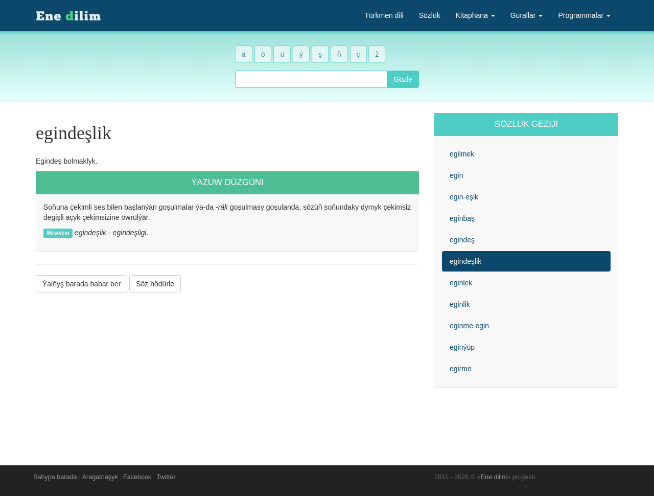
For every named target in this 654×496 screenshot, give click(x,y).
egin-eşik (464, 197)
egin (456, 175)
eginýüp (462, 347)
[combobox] (311, 79)
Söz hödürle (155, 284)
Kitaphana (475, 15)
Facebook (137, 477)
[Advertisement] (227, 371)
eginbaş (462, 218)
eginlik (460, 304)
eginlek (461, 283)
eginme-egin (469, 326)
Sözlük (429, 15)
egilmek (462, 154)
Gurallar (526, 15)
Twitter (166, 477)
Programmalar (584, 15)
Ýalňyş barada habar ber (81, 284)
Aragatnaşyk (100, 477)
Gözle (402, 79)
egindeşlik (465, 261)
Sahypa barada (55, 477)
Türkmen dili (383, 15)
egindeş (462, 240)
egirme (461, 369)
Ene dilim (494, 477)
